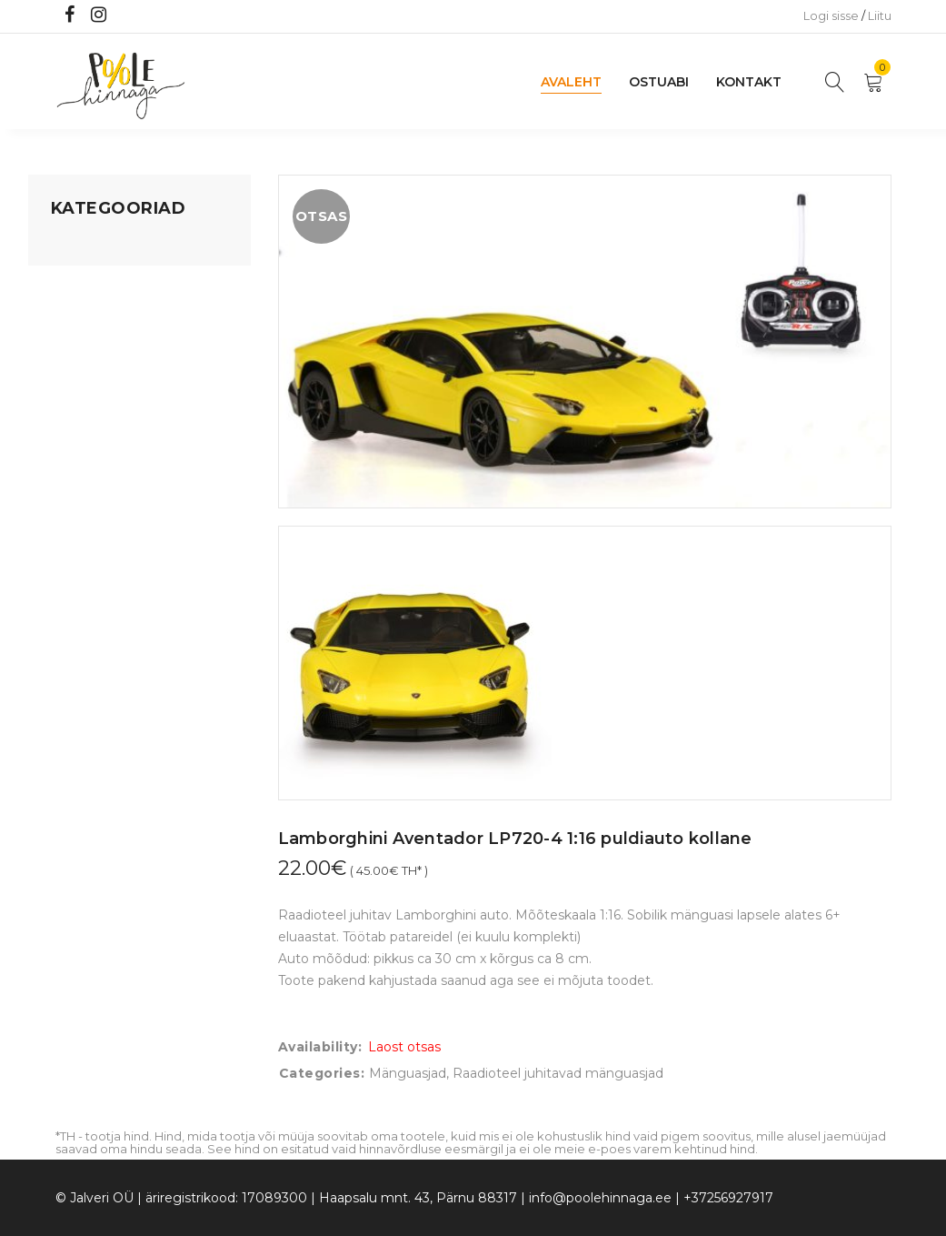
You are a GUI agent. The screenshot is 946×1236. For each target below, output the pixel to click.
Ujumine (78, 488)
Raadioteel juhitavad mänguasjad (558, 1073)
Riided (71, 454)
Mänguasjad (89, 246)
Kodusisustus (92, 315)
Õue (64, 419)
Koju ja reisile (91, 281)
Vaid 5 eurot (88, 523)
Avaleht (571, 82)
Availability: (320, 1047)
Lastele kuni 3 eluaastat (125, 350)
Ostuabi (659, 82)
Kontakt (749, 82)
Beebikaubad (92, 385)
